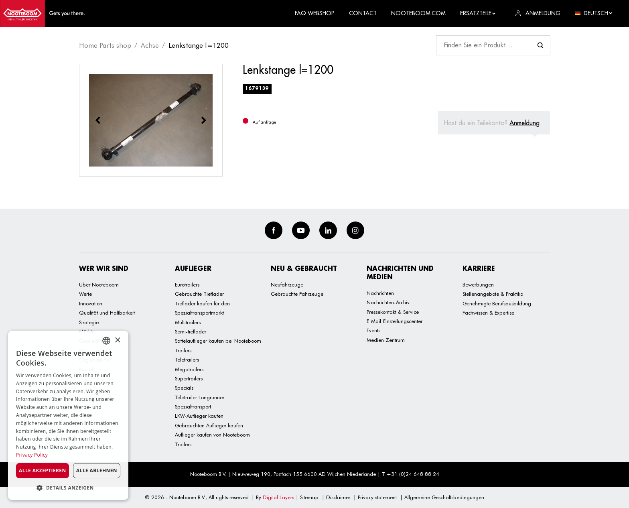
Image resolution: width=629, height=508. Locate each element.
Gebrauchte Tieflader (199, 294)
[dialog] (68, 415)
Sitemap (309, 497)
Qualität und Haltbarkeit (107, 312)
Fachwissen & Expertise (488, 312)
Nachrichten (380, 293)
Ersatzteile (478, 13)
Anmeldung (524, 123)
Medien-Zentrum (386, 340)
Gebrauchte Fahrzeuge (297, 294)
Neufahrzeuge (287, 284)
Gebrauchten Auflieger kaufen (209, 425)
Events (373, 330)
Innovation (90, 303)
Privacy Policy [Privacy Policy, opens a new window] (32, 454)
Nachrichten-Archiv (388, 302)
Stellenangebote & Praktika (493, 294)
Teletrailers (187, 359)
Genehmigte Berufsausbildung (497, 303)
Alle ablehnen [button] (96, 470)
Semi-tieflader (190, 331)
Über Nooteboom (99, 284)
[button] (68, 488)
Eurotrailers (187, 284)
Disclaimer (338, 497)
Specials (184, 387)
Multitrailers (188, 322)
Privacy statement (377, 497)
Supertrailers (189, 378)
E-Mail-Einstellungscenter (394, 321)
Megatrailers (189, 369)
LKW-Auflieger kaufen (199, 415)
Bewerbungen (478, 284)
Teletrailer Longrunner (199, 397)
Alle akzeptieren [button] (42, 470)
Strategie (89, 322)
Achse (150, 45)
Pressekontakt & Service (393, 312)
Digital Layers (278, 497)
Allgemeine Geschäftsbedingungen (444, 497)
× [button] (117, 340)
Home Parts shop (105, 45)
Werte (85, 294)
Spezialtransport (193, 406)
